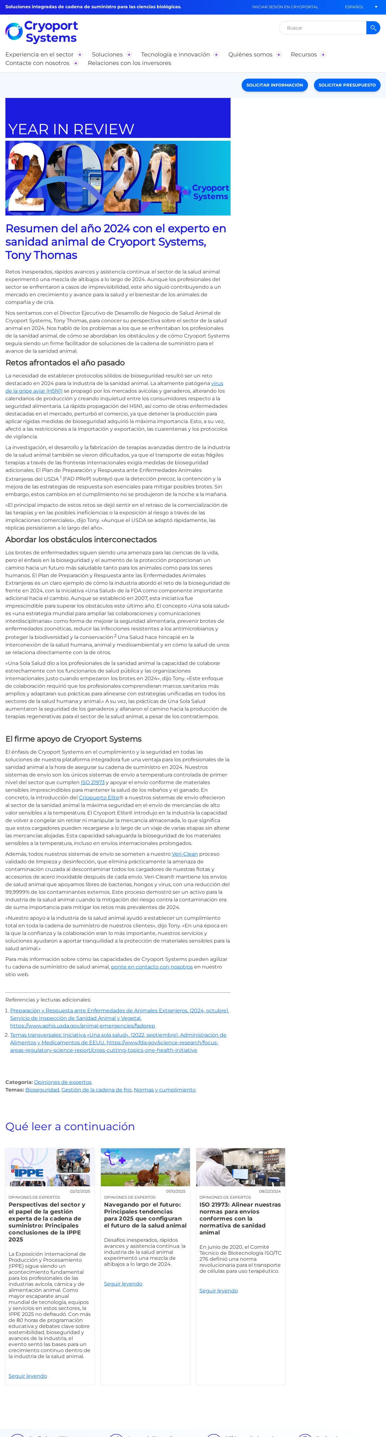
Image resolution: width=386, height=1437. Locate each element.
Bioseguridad (42, 1090)
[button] (354, 7)
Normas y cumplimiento (165, 1090)
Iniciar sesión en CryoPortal (285, 6)
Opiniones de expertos (63, 1082)
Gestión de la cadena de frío (97, 1090)
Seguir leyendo (50, 1266)
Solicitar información (274, 84)
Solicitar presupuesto (347, 84)
